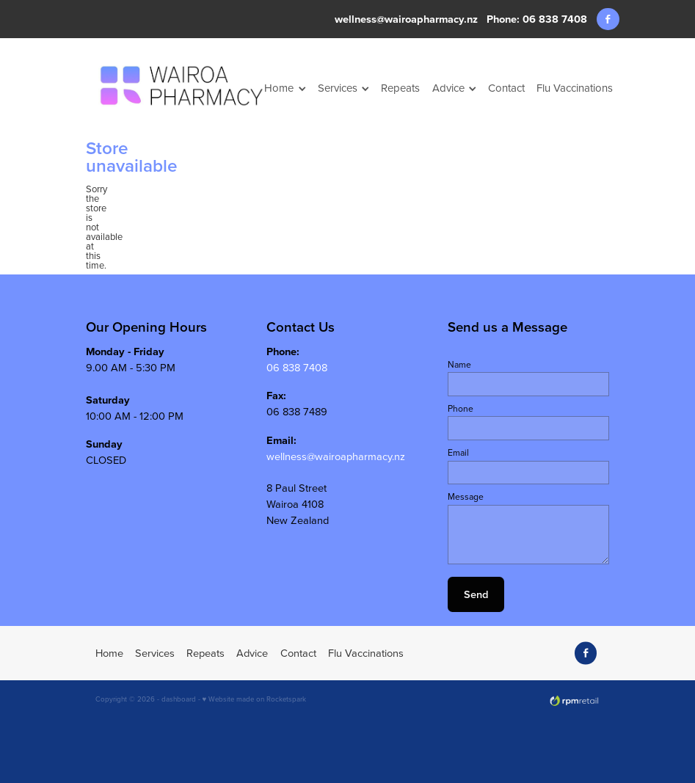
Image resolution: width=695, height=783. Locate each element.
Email (458, 452)
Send (476, 594)
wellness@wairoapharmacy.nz (406, 18)
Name (459, 364)
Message (466, 496)
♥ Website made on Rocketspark (255, 698)
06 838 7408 (296, 367)
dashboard (178, 698)
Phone (460, 408)
